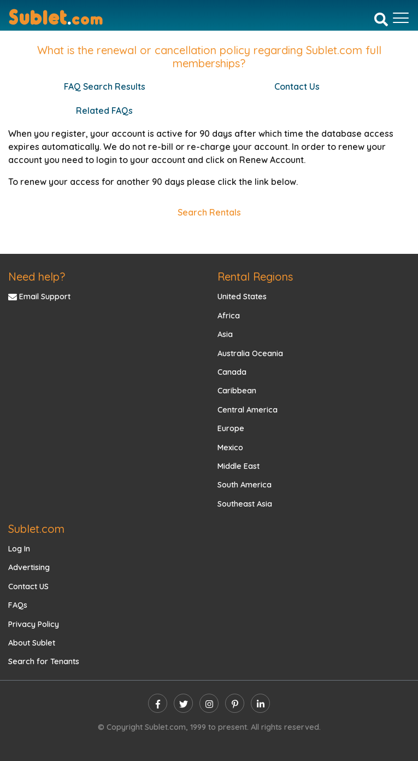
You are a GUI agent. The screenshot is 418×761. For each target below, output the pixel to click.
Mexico (230, 447)
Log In (19, 549)
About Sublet (31, 643)
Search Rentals (209, 212)
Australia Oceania (250, 353)
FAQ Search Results (104, 86)
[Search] (381, 19)
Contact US (28, 586)
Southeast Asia (244, 504)
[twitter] (183, 703)
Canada (231, 372)
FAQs (17, 605)
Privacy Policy (33, 624)
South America (244, 485)
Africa (228, 316)
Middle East (238, 466)
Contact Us (297, 86)
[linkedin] (260, 703)
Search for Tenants (43, 661)
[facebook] (157, 703)
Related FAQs (104, 110)
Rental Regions (255, 276)
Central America (247, 410)
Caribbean (236, 391)
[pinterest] (234, 703)
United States (242, 296)
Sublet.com (36, 529)
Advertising (29, 567)
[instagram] (209, 703)
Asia (225, 334)
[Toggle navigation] (400, 18)
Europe (230, 428)
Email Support (39, 296)
